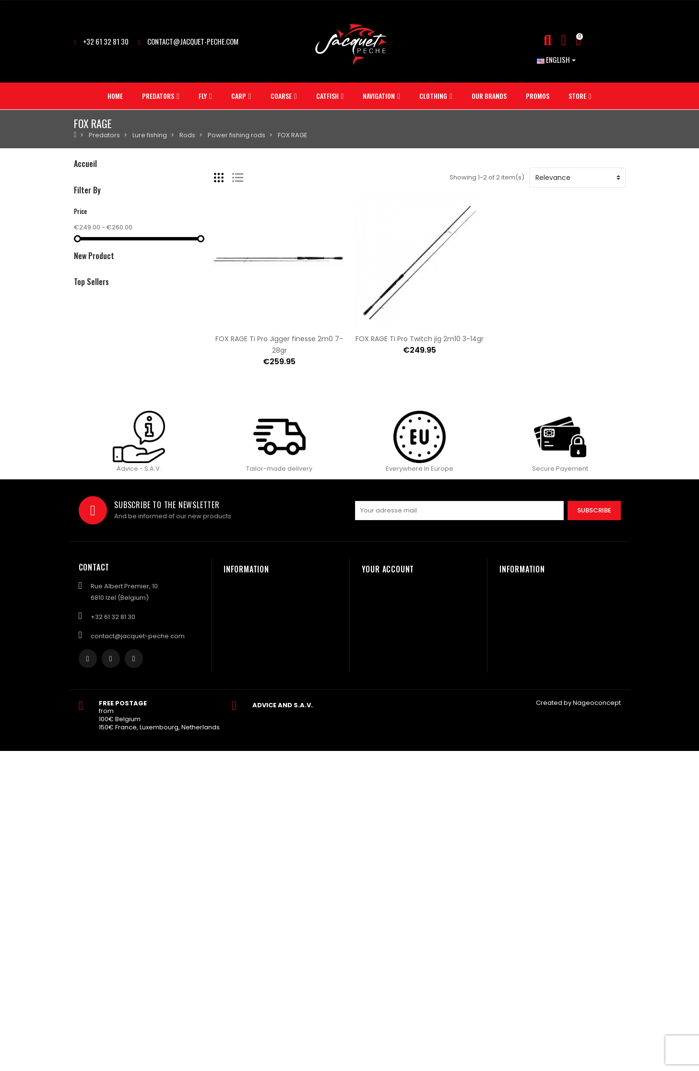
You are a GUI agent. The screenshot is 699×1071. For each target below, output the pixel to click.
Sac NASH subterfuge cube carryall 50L (184, 457)
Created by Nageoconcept (578, 1022)
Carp (82, 214)
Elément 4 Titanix (148, 633)
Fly (78, 198)
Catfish (84, 247)
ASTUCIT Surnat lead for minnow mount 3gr (192, 679)
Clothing (87, 280)
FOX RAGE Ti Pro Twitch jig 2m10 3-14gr (419, 339)
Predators (89, 182)
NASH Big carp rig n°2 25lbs (163, 400)
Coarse (85, 231)
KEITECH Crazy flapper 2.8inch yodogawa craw (196, 515)
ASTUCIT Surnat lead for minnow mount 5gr (192, 588)
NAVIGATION (93, 263)
